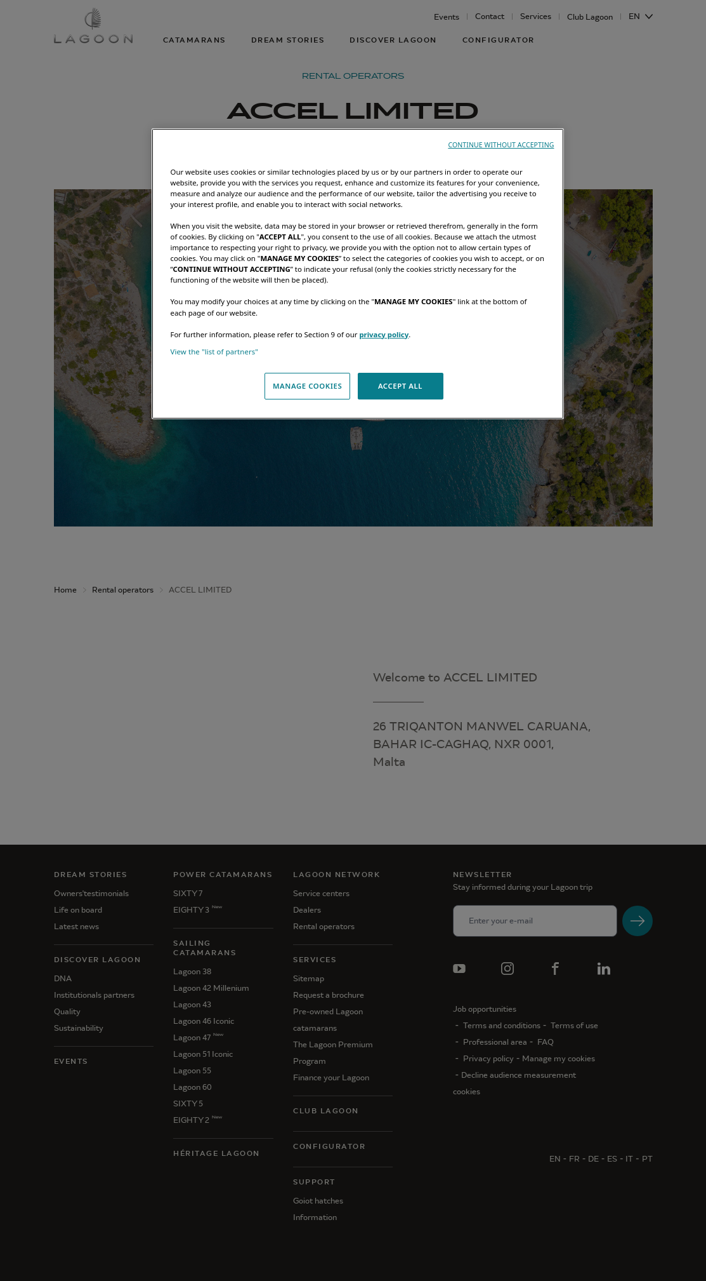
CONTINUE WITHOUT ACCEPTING (501, 144)
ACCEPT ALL (400, 386)
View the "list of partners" (215, 351)
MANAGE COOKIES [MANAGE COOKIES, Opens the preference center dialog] (307, 386)
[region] (358, 273)
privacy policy (384, 334)
